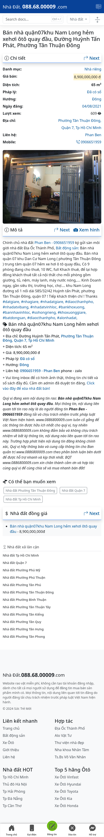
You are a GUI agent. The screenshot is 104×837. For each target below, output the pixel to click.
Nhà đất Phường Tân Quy (22, 622)
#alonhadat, (67, 317)
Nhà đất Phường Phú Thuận (24, 577)
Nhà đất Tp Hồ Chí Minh (23, 499)
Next (92, 58)
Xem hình (86, 230)
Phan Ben (93, 134)
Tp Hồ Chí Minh (89, 127)
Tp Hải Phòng (14, 791)
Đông (96, 99)
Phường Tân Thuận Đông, (79, 120)
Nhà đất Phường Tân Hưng (23, 629)
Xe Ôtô (8, 742)
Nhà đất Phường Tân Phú (22, 585)
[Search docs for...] (33, 19)
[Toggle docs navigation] (97, 19)
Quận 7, (68, 127)
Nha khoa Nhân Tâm (72, 749)
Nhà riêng (92, 69)
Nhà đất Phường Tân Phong (24, 636)
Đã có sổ (94, 91)
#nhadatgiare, (52, 301)
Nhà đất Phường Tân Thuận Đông (30, 490)
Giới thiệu (11, 749)
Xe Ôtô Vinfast (67, 777)
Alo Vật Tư (63, 735)
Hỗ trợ (92, 830)
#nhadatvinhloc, (44, 307)
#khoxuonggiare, (72, 312)
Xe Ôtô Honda (66, 805)
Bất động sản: (67, 248)
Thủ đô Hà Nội (15, 784)
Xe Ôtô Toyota (66, 791)
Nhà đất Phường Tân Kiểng (23, 614)
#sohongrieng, (45, 312)
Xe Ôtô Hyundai (68, 784)
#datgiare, (12, 301)
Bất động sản (14, 735)
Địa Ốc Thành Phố (70, 728)
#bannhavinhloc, (17, 312)
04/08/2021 (91, 106)
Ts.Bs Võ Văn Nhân (70, 756)
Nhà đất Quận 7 (73, 490)
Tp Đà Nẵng (12, 798)
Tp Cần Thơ (12, 805)
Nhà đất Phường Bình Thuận (24, 600)
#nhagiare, (30, 301)
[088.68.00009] (35, 7)
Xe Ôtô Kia (63, 798)
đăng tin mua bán (73, 688)
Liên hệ (9, 756)
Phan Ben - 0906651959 (54, 242)
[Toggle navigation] (98, 6)
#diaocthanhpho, (79, 301)
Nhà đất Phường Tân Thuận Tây (27, 607)
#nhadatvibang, (16, 307)
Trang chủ (11, 830)
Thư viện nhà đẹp (69, 742)
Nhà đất (77, 19)
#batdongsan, (15, 317)
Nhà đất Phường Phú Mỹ (21, 570)
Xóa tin (72, 830)
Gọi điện (31, 830)
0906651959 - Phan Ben (40, 370)
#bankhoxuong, (72, 307)
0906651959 (88, 142)
